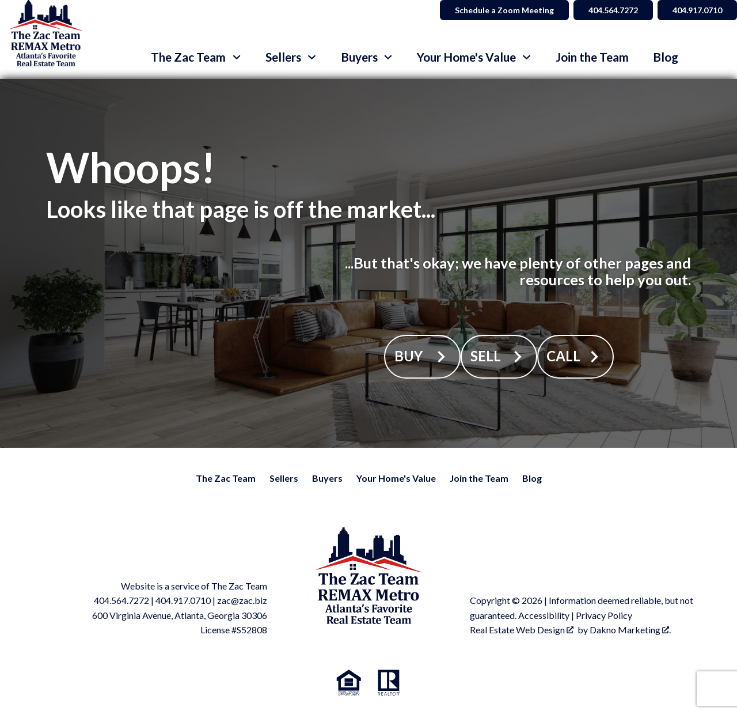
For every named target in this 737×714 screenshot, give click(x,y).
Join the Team (592, 57)
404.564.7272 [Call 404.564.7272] (613, 10)
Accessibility (543, 615)
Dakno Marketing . (630, 629)
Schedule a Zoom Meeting (504, 10)
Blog (665, 57)
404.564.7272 (121, 600)
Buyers (327, 478)
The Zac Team (226, 478)
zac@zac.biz (242, 600)
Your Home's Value (396, 478)
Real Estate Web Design (521, 629)
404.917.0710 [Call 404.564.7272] (697, 10)
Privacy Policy (604, 615)
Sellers (283, 478)
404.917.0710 (183, 600)
